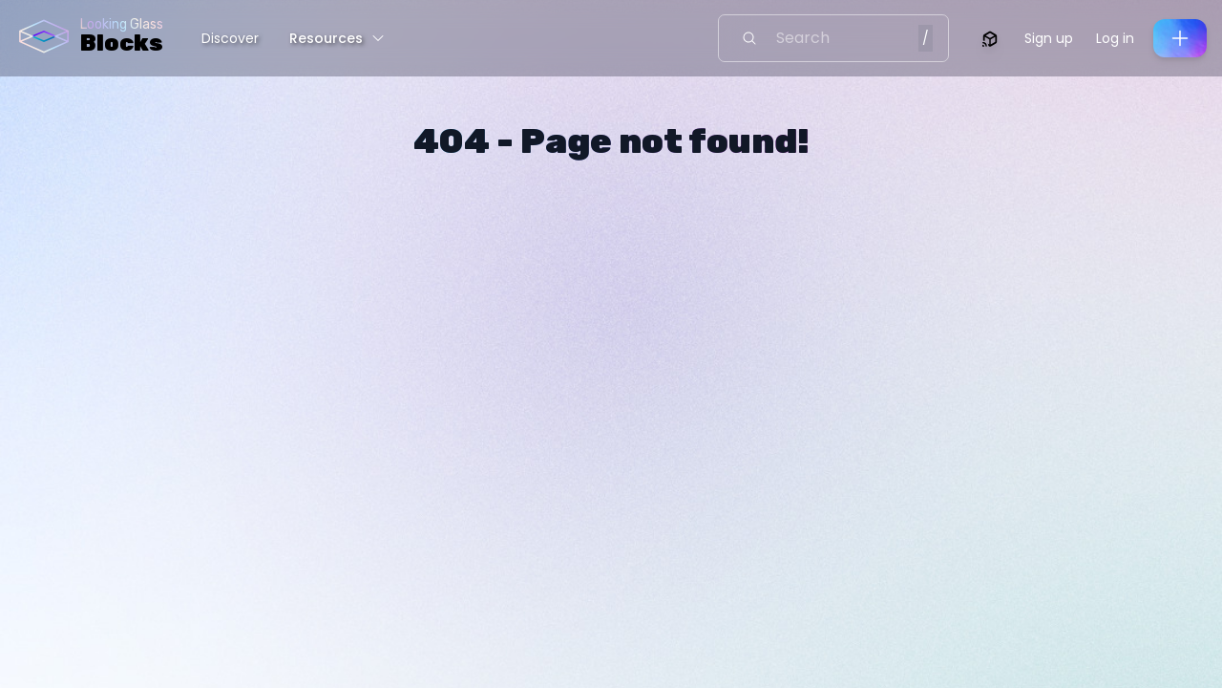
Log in (1115, 38)
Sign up (1048, 38)
